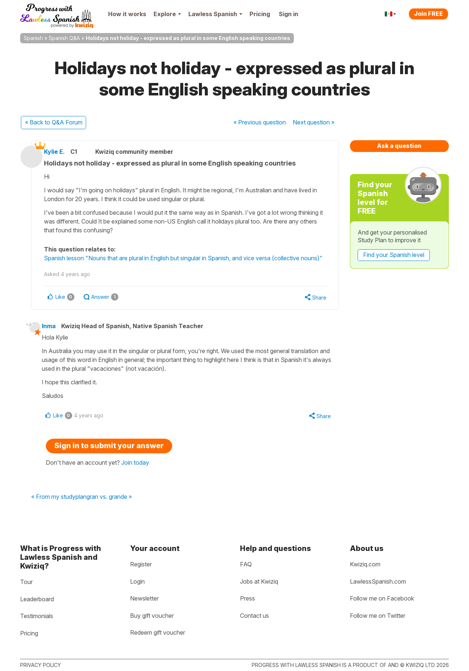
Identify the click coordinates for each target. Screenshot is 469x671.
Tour (26, 581)
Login (137, 581)
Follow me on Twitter (377, 615)
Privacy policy (40, 665)
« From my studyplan (58, 507)
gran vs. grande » (109, 507)
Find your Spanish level (393, 254)
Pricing (260, 14)
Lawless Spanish (215, 14)
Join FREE (428, 13)
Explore (167, 14)
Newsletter (144, 598)
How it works (127, 14)
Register (141, 564)
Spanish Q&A (64, 38)
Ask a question (399, 145)
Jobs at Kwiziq (259, 581)
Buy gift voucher (152, 615)
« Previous (259, 122)
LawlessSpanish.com (378, 581)
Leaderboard (37, 599)
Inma (53, 335)
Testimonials (36, 616)
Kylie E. (60, 151)
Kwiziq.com (365, 564)
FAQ (246, 564)
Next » (314, 122)
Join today (135, 472)
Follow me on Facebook (382, 598)
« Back (53, 122)
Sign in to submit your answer (109, 455)
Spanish (33, 38)
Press (247, 598)
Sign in (288, 14)
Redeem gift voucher (157, 632)
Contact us (254, 615)
